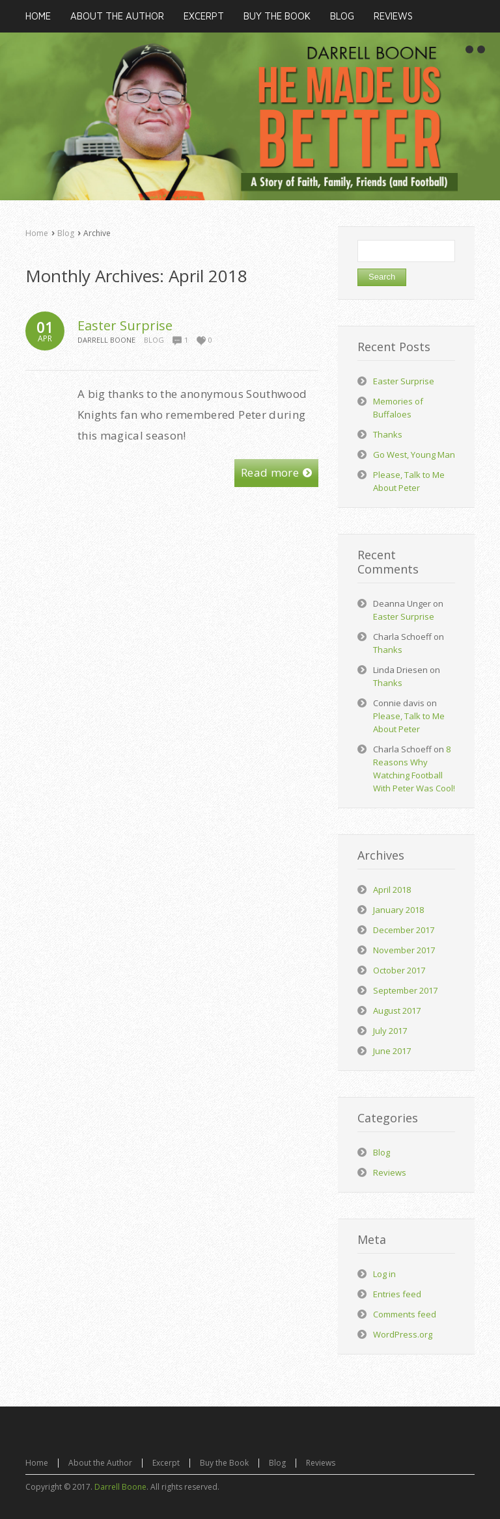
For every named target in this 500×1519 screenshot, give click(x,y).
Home (36, 233)
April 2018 (392, 889)
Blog (65, 233)
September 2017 (405, 990)
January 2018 (398, 910)
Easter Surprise (125, 325)
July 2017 (390, 1031)
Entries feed (397, 1294)
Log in (384, 1274)
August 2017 (397, 1010)
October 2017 (399, 970)
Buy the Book (224, 1462)
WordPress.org (402, 1334)
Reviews (389, 1172)
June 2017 (392, 1051)
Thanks (387, 434)
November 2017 (404, 950)
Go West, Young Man (414, 454)
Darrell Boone (120, 1486)
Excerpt (166, 1462)
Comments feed (404, 1314)
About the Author (100, 1462)
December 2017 (403, 930)
